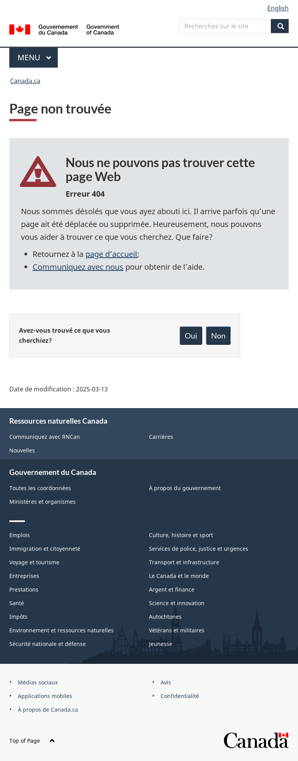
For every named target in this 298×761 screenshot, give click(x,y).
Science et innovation (176, 603)
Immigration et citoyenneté (44, 548)
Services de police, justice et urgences (198, 548)
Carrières (161, 436)
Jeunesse (160, 644)
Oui (191, 335)
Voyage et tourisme (34, 562)
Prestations (23, 589)
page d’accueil (111, 254)
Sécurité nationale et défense (47, 644)
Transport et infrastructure (184, 562)
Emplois (19, 535)
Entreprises (24, 575)
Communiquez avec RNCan (44, 436)
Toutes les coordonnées (40, 488)
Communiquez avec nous (78, 267)
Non (218, 335)
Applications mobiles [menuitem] (45, 696)
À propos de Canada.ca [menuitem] (48, 709)
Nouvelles (22, 450)
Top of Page (32, 740)
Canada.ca (25, 81)
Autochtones (165, 616)
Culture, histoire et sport (181, 535)
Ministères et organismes (42, 501)
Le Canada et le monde (179, 575)
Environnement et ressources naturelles (61, 630)
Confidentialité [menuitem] (180, 696)
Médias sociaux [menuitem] (38, 682)
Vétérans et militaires (176, 630)
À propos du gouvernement (185, 488)
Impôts (18, 616)
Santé (16, 603)
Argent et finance (171, 589)
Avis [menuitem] (166, 682)
